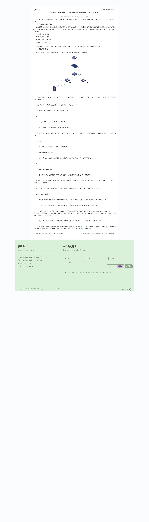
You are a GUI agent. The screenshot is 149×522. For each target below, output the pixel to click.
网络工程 (85, 272)
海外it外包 (95, 272)
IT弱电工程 (78, 272)
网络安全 (90, 272)
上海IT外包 (108, 272)
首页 (109, 9)
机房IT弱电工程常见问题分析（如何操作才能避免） (51, 233)
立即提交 (128, 266)
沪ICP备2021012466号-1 (54, 289)
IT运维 (73, 272)
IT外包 (81, 226)
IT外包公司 (102, 272)
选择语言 (96, 3)
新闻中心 (113, 9)
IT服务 (69, 272)
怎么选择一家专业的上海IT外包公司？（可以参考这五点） (100, 233)
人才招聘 (36, 9)
